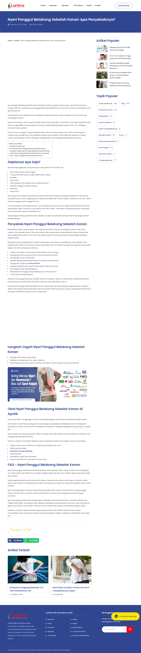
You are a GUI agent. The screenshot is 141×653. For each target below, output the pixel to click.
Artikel (98, 5)
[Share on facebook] (15, 540)
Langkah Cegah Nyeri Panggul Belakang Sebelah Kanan (30, 151)
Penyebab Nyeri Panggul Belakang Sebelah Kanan (28, 149)
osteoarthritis (34, 263)
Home (43, 5)
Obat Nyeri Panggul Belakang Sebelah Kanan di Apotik (30, 153)
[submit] (130, 629)
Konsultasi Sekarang (124, 616)
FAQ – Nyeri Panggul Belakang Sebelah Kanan (26, 155)
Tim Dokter (78, 5)
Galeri (89, 5)
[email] (114, 629)
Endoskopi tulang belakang (21, 451)
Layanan (53, 5)
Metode (66, 5)
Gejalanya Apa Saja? (17, 146)
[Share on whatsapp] (31, 540)
